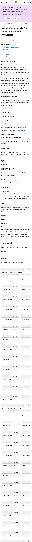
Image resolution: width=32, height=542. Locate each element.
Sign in (29, 2)
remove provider (7, 52)
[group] (16, 273)
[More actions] (29, 23)
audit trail (5, 49)
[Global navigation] (1, 2)
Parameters (6, 54)
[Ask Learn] (26, 23)
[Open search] (24, 2)
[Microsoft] (16, 2)
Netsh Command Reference (13, 23)
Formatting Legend (20, 130)
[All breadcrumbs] (2, 23)
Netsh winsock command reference (12, 47)
